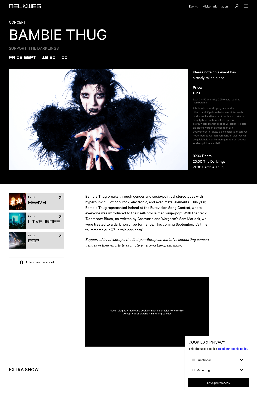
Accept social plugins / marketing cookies (147, 313)
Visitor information (215, 6)
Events (193, 6)
